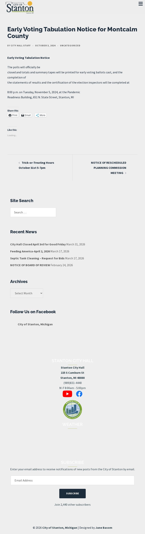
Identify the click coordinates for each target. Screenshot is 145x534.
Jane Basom (103, 527)
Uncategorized (70, 45)
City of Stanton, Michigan (35, 324)
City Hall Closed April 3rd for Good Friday (38, 244)
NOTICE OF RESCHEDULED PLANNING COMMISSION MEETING (108, 168)
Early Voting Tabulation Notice (28, 58)
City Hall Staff (21, 45)
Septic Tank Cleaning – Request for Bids (37, 258)
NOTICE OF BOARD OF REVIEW (30, 265)
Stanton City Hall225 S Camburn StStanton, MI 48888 (72, 373)
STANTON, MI (72, 443)
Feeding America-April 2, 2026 (30, 251)
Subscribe (72, 493)
